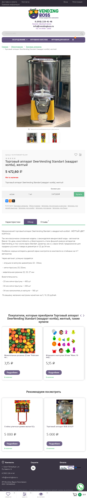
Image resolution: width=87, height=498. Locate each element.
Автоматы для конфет (27, 208)
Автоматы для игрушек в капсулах (54, 206)
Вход (66, 2)
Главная (5, 47)
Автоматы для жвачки (43, 208)
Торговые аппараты (33, 47)
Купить (79, 194)
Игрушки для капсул (60, 40)
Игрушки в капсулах (39, 40)
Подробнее (12, 372)
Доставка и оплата (9, 2)
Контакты (25, 2)
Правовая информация (11, 4)
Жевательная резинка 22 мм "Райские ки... (21, 356)
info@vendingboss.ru (43, 26)
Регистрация (77, 2)
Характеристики (12, 222)
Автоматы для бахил (59, 208)
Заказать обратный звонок (41, 24)
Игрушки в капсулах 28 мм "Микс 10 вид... (62, 356)
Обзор (30, 222)
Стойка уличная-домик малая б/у (19, 426)
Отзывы (45, 221)
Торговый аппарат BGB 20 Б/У (60, 426)
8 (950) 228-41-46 (43, 21)
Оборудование (18, 40)
